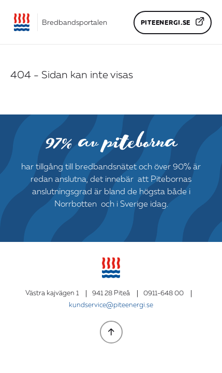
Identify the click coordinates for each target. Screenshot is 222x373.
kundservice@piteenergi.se (111, 305)
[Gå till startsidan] (58, 22)
